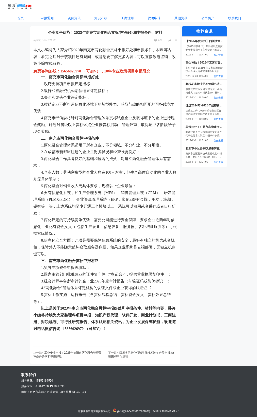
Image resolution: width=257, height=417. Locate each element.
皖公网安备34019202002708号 (133, 411)
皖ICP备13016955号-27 (165, 411)
